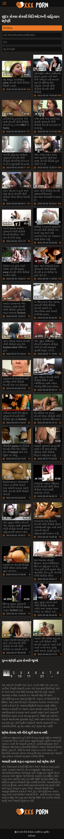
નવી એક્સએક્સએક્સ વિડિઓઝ (19, 35)
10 (20, 676)
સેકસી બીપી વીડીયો (25, 832)
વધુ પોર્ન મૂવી (9, 49)
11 (29, 676)
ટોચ (5, 42)
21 (42, 676)
